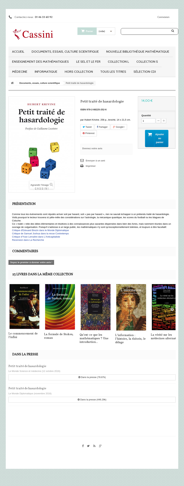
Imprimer (91, 166)
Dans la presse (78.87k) (92, 377)
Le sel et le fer (88, 62)
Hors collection (79, 72)
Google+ (119, 127)
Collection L (118, 62)
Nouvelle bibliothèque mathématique (137, 52)
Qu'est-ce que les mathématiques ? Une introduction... (94, 338)
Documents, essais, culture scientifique (65, 52)
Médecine (19, 72)
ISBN (83, 109)
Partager (102, 127)
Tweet (87, 127)
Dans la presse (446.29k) (92, 399)
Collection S (147, 62)
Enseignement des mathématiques (40, 62)
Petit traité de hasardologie (27, 366)
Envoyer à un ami (95, 160)
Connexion (163, 17)
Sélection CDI (145, 72)
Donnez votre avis (92, 148)
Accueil (18, 52)
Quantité (146, 115)
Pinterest (89, 133)
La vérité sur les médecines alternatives (166, 336)
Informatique (46, 72)
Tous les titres (113, 72)
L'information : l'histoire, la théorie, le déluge (130, 338)
